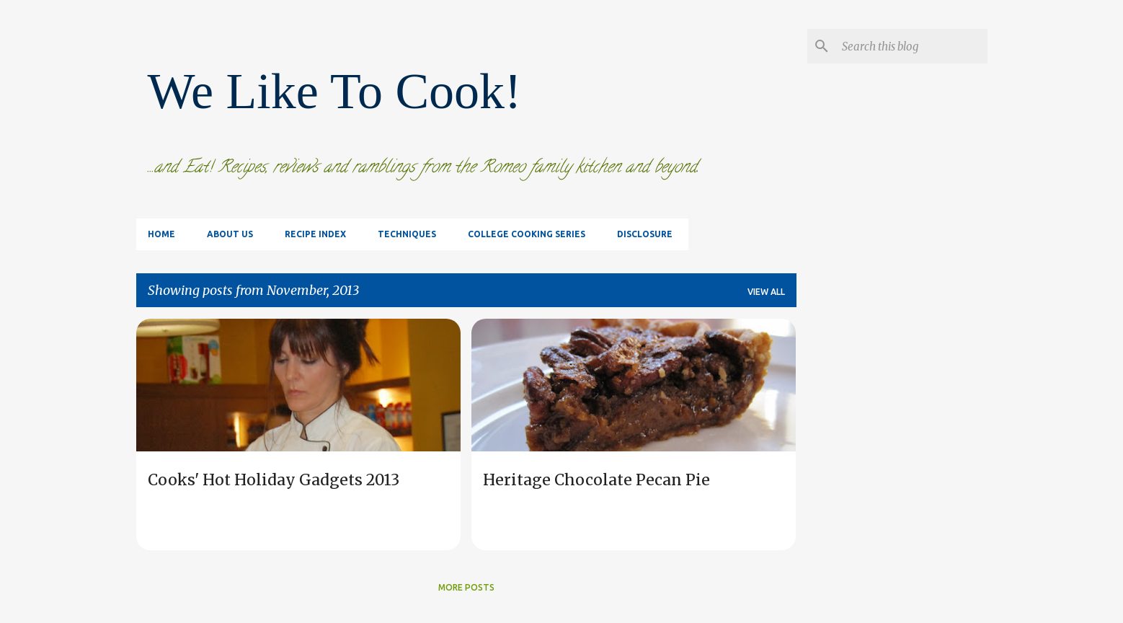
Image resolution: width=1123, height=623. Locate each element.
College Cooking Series (526, 234)
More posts (466, 587)
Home (161, 234)
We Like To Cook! (335, 91)
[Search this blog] (911, 46)
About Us (230, 234)
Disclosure (645, 234)
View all (766, 291)
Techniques (407, 234)
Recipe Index (315, 234)
